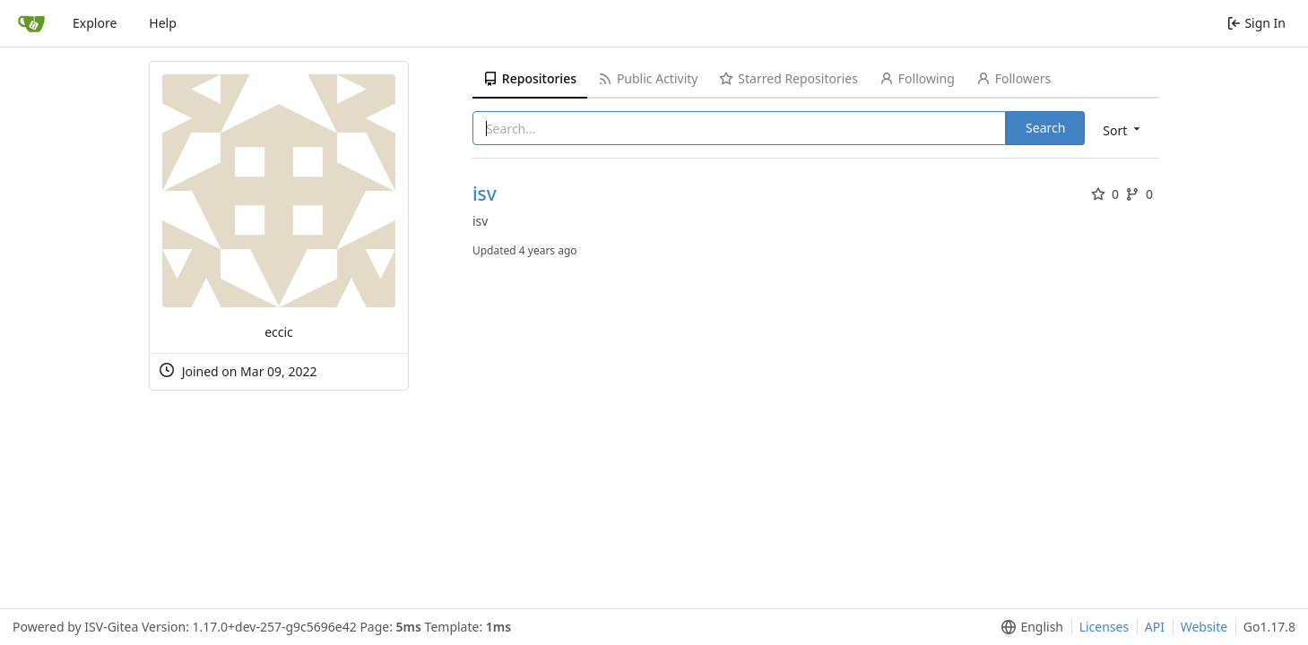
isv (484, 194)
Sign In (1256, 22)
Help (163, 22)
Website (1204, 626)
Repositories (529, 78)
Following (917, 78)
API (1155, 626)
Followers (1013, 78)
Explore (95, 22)
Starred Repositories (788, 78)
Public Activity (647, 78)
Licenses (1104, 626)
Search (1045, 127)
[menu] (1123, 129)
